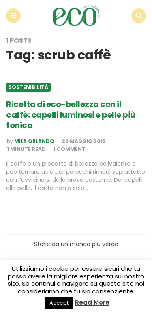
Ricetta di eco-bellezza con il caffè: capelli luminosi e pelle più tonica (70, 115)
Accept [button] (59, 303)
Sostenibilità (28, 87)
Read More (92, 302)
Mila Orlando (34, 141)
